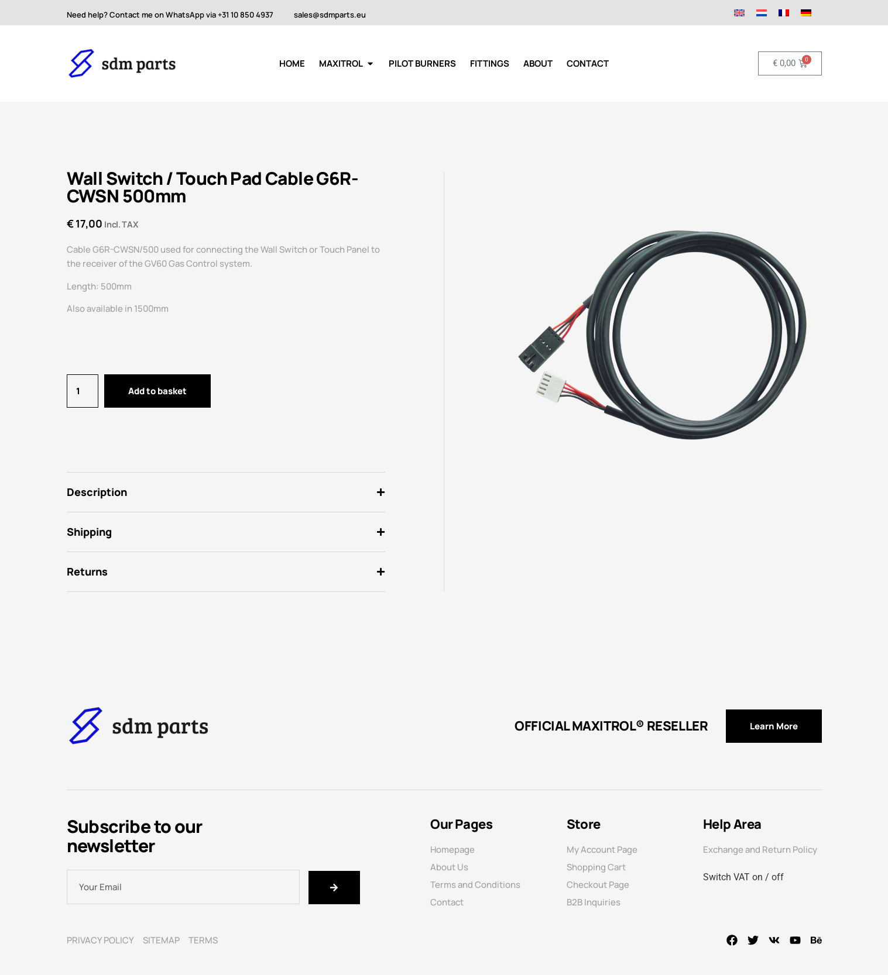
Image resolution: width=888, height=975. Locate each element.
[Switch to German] (806, 12)
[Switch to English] (739, 12)
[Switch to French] (784, 12)
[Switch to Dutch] (761, 12)
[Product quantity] (82, 391)
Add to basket (157, 391)
